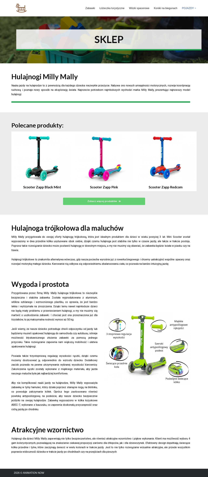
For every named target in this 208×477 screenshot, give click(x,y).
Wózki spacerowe (139, 8)
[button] (195, 8)
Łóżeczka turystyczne (112, 8)
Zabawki (90, 8)
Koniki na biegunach (165, 8)
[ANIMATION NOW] (21, 8)
